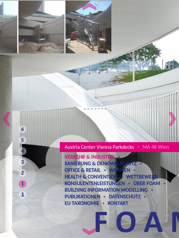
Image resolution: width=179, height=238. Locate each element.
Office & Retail (83, 170)
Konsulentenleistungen (95, 183)
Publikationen (82, 196)
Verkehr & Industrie (90, 157)
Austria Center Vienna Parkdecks (99, 147)
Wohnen (119, 170)
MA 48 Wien (155, 147)
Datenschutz (125, 196)
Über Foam (146, 183)
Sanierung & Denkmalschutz (101, 163)
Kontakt (118, 203)
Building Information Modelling (106, 190)
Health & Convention (91, 177)
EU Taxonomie (82, 203)
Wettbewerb (142, 177)
